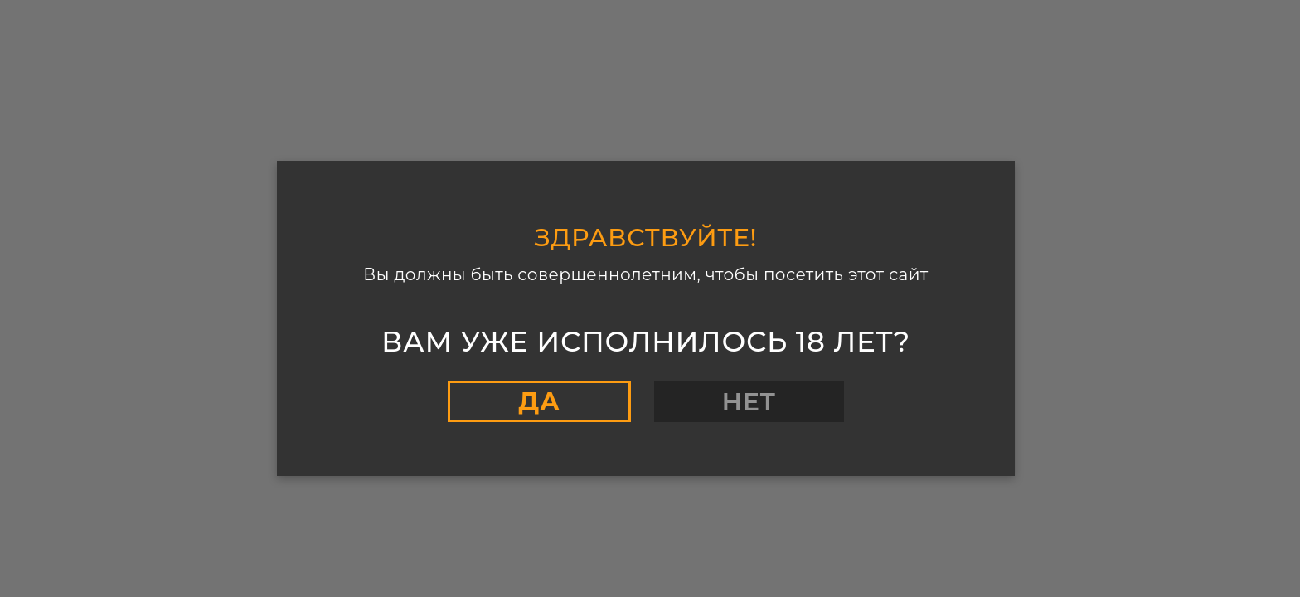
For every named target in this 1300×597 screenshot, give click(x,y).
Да (539, 401)
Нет (749, 401)
